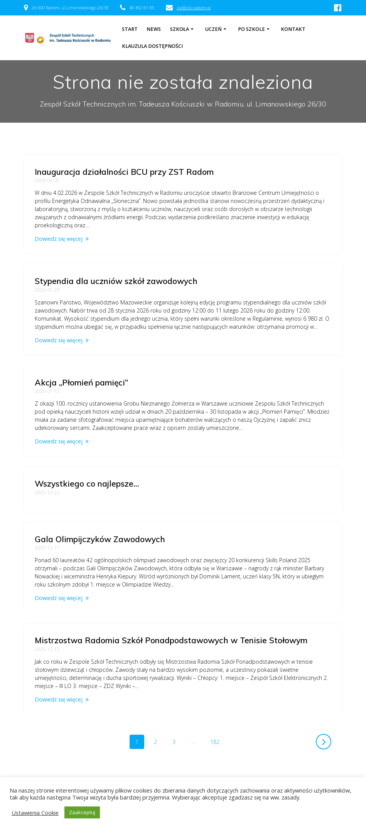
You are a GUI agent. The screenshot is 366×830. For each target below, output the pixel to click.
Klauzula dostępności (152, 46)
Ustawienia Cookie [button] (35, 812)
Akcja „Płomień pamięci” (81, 382)
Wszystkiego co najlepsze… (87, 483)
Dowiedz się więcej (59, 238)
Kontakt (293, 29)
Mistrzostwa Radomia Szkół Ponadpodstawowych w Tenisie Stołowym (171, 640)
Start (130, 29)
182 (217, 741)
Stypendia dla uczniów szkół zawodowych (116, 281)
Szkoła (179, 29)
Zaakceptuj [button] (82, 812)
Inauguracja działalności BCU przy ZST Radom (124, 172)
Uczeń (213, 29)
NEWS (154, 29)
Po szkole (251, 29)
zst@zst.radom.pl (194, 7)
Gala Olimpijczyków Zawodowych (100, 539)
